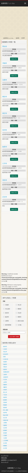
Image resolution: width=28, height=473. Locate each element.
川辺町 (5, 435)
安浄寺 (4, 130)
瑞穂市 (5, 384)
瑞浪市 (5, 364)
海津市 (5, 397)
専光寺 (4, 46)
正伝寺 (4, 197)
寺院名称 (5, 329)
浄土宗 (19, 305)
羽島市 (5, 367)
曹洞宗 (19, 309)
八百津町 (5, 440)
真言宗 (7, 313)
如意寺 (4, 147)
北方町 (5, 428)
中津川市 (5, 359)
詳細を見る (14, 59)
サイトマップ (4, 462)
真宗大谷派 (21, 321)
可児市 (5, 379)
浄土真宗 (7, 309)
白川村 (5, 448)
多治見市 (5, 354)
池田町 (5, 425)
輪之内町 (5, 415)
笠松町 (5, 402)
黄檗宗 (19, 317)
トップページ (4, 455)
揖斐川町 (5, 420)
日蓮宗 (7, 305)
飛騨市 (5, 387)
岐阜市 (5, 346)
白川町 (5, 443)
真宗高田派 (8, 325)
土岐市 (5, 374)
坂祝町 (5, 430)
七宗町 (5, 438)
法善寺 (4, 80)
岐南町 (5, 400)
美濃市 (5, 362)
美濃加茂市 (6, 372)
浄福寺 (4, 63)
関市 (4, 357)
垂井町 (5, 407)
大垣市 (5, 349)
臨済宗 (7, 317)
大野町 (5, 423)
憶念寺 (4, 97)
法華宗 (7, 321)
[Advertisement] (14, 21)
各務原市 (5, 377)
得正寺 (4, 113)
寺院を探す (4, 458)
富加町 (5, 433)
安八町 (5, 417)
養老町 (5, 405)
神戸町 (5, 412)
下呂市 (5, 395)
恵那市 (5, 369)
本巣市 (5, 389)
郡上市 (5, 392)
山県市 (5, 382)
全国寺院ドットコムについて (9, 460)
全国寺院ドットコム (8, 3)
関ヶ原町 (5, 410)
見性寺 (4, 180)
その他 (19, 325)
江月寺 (4, 163)
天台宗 (19, 313)
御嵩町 (5, 445)
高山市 (5, 351)
